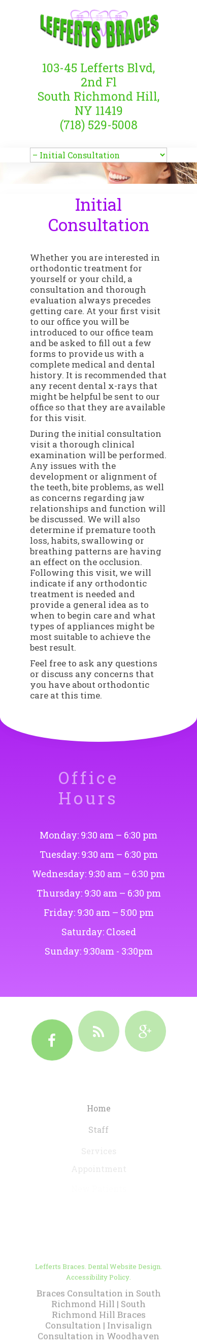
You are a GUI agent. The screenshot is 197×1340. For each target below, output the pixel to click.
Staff (98, 1133)
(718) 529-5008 (99, 119)
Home (99, 1112)
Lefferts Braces (60, 1286)
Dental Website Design (124, 1286)
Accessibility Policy (97, 1296)
